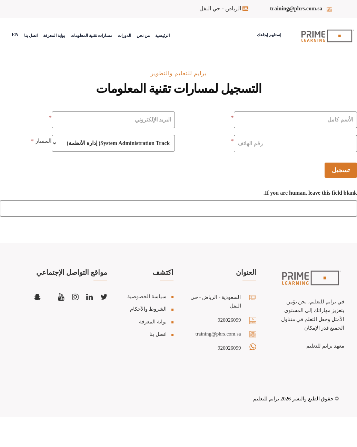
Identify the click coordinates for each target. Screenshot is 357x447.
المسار (41, 141)
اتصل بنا (31, 35)
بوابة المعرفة (54, 35)
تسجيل (341, 170)
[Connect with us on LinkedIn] (89, 297)
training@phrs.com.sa (296, 8)
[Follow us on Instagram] (75, 297)
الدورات (124, 35)
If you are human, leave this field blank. (310, 193)
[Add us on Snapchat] (37, 297)
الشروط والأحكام (148, 309)
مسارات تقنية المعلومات (91, 35)
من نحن (143, 35)
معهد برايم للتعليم (325, 346)
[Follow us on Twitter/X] (103, 297)
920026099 (229, 320)
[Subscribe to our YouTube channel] (61, 297)
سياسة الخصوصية (147, 296)
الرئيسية (162, 35)
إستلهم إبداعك (269, 34)
